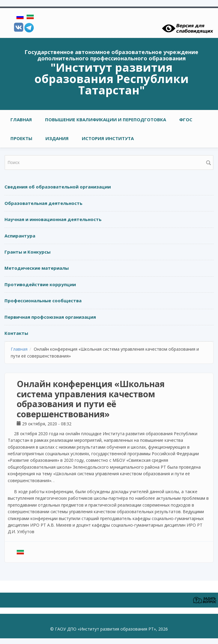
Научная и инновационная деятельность (53, 219)
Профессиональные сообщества (43, 300)
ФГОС (185, 119)
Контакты (16, 333)
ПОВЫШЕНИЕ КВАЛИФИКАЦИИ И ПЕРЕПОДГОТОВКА (105, 119)
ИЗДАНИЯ (57, 138)
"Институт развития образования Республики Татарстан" (111, 79)
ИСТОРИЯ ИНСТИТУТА (108, 138)
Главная (21, 119)
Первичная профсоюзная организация (50, 317)
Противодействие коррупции (40, 284)
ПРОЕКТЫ (21, 138)
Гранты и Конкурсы (27, 252)
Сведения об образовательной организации (57, 187)
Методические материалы (36, 268)
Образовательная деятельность (43, 203)
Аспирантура (19, 236)
